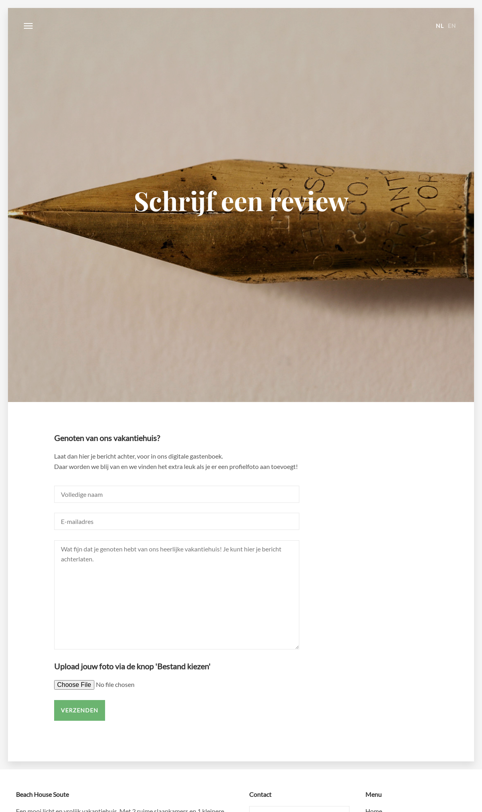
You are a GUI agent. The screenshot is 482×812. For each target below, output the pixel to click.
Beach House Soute (241, 26)
